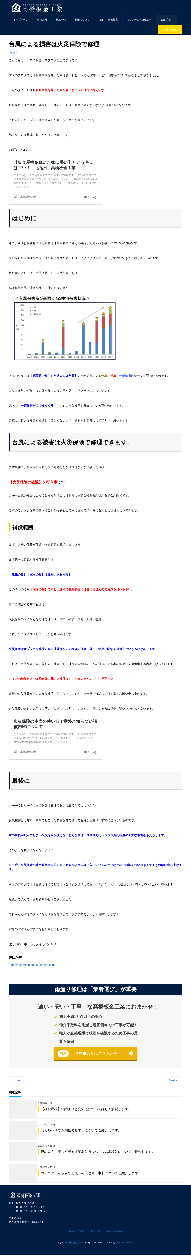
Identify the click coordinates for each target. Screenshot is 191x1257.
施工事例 (61, 19)
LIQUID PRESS (124, 1244)
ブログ (13, 53)
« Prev (16, 1080)
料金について (82, 19)
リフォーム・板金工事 (139, 19)
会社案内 (42, 19)
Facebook (76, 1233)
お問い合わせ (170, 29)
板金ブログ (166, 19)
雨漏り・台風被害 (108, 19)
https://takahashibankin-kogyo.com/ (32, 964)
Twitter (95, 1233)
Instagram (114, 1233)
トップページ (20, 19)
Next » (173, 1080)
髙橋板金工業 (75, 1244)
